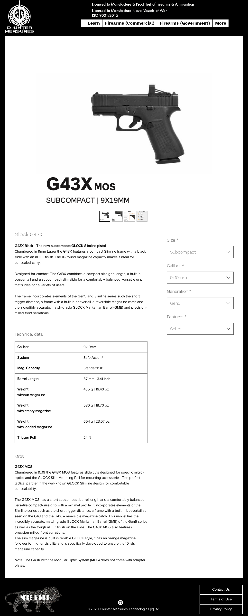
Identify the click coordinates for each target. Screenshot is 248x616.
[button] (93, 23)
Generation (179, 291)
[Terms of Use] (221, 599)
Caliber (175, 265)
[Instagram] (120, 602)
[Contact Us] (221, 590)
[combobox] (200, 252)
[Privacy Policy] (221, 609)
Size (172, 240)
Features (177, 316)
